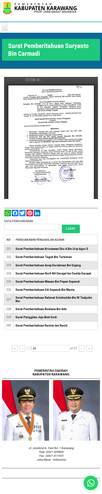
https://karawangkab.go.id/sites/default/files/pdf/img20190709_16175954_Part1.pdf (51, 138)
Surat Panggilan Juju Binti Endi (36, 317)
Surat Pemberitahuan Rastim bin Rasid (41, 325)
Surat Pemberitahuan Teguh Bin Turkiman (43, 257)
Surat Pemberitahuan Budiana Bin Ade (41, 309)
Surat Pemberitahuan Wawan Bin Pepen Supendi (47, 281)
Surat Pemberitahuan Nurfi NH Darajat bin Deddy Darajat (53, 273)
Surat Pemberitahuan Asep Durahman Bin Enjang (48, 265)
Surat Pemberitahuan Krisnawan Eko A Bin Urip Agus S (51, 248)
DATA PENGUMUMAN (18, 221)
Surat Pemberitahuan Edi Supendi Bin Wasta (45, 289)
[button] (90, 482)
